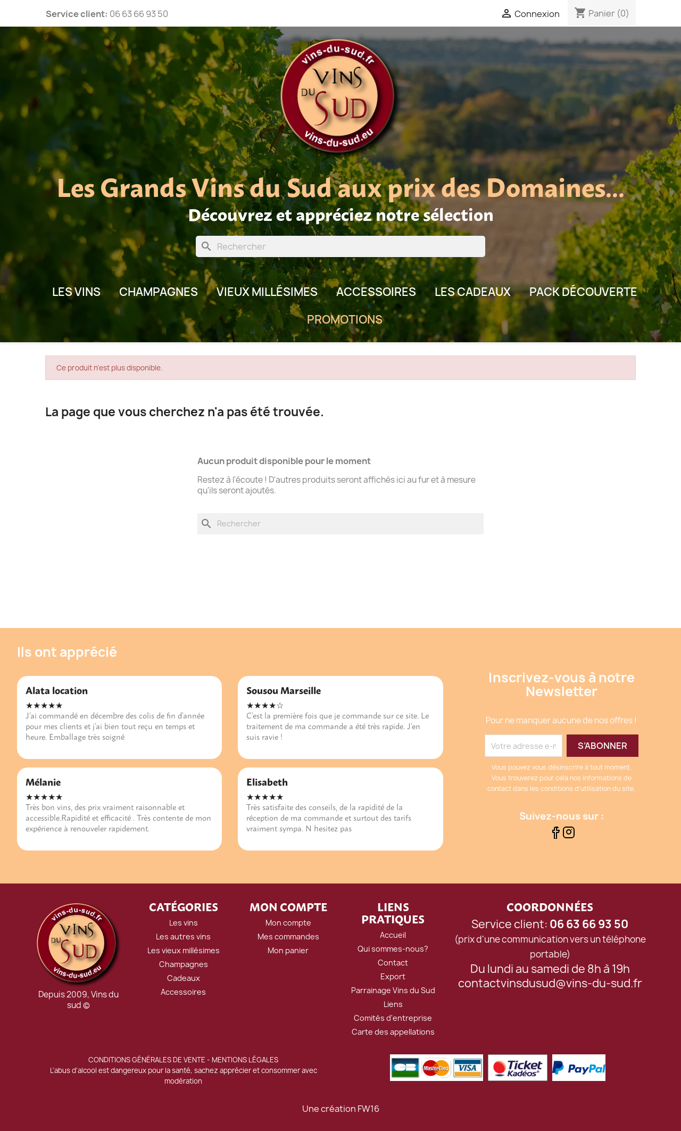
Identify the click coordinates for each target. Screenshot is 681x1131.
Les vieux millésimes (183, 950)
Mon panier (288, 950)
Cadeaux (183, 978)
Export (392, 976)
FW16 (368, 1109)
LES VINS (76, 292)
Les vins (183, 923)
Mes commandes (288, 936)
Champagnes (158, 292)
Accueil (393, 935)
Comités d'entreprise (393, 1018)
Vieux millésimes (267, 292)
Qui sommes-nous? (393, 949)
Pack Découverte (583, 292)
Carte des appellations (393, 1032)
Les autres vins (183, 936)
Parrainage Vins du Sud (393, 990)
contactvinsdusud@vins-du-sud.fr (550, 983)
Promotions (345, 319)
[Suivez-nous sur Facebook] (555, 835)
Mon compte (288, 923)
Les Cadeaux (473, 292)
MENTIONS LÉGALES (245, 1059)
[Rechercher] (340, 246)
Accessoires (376, 292)
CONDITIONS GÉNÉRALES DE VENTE (146, 1059)
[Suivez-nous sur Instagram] (568, 835)
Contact (393, 962)
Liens (393, 1004)
